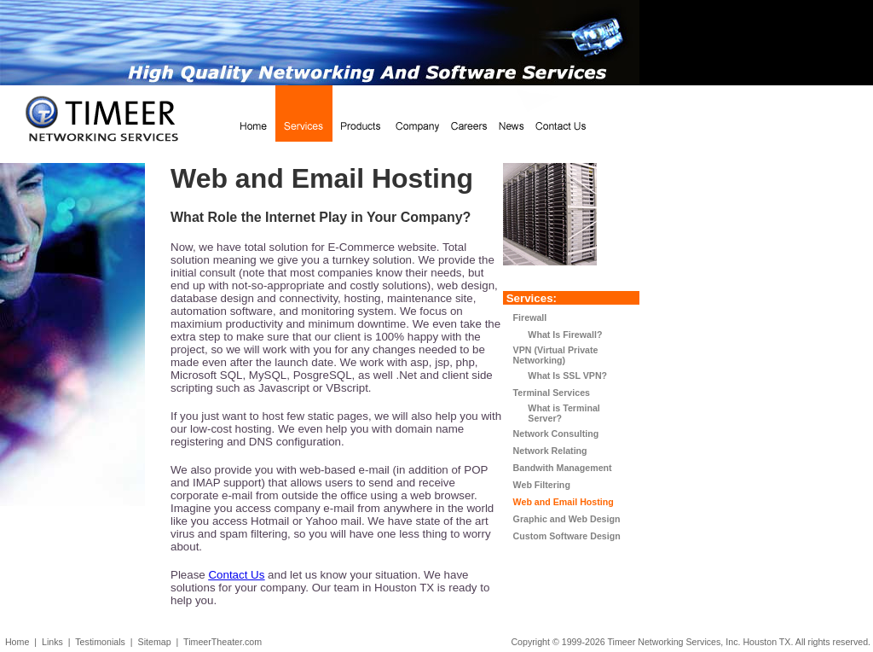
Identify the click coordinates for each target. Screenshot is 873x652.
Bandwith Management (562, 468)
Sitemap (154, 642)
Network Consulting (556, 433)
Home (17, 642)
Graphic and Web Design (567, 519)
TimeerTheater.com (222, 642)
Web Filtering (541, 485)
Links (52, 642)
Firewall (530, 317)
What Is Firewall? (558, 334)
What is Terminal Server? (556, 413)
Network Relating (550, 450)
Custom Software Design (567, 536)
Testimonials (100, 642)
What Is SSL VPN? (560, 375)
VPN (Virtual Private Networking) (555, 355)
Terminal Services (551, 392)
